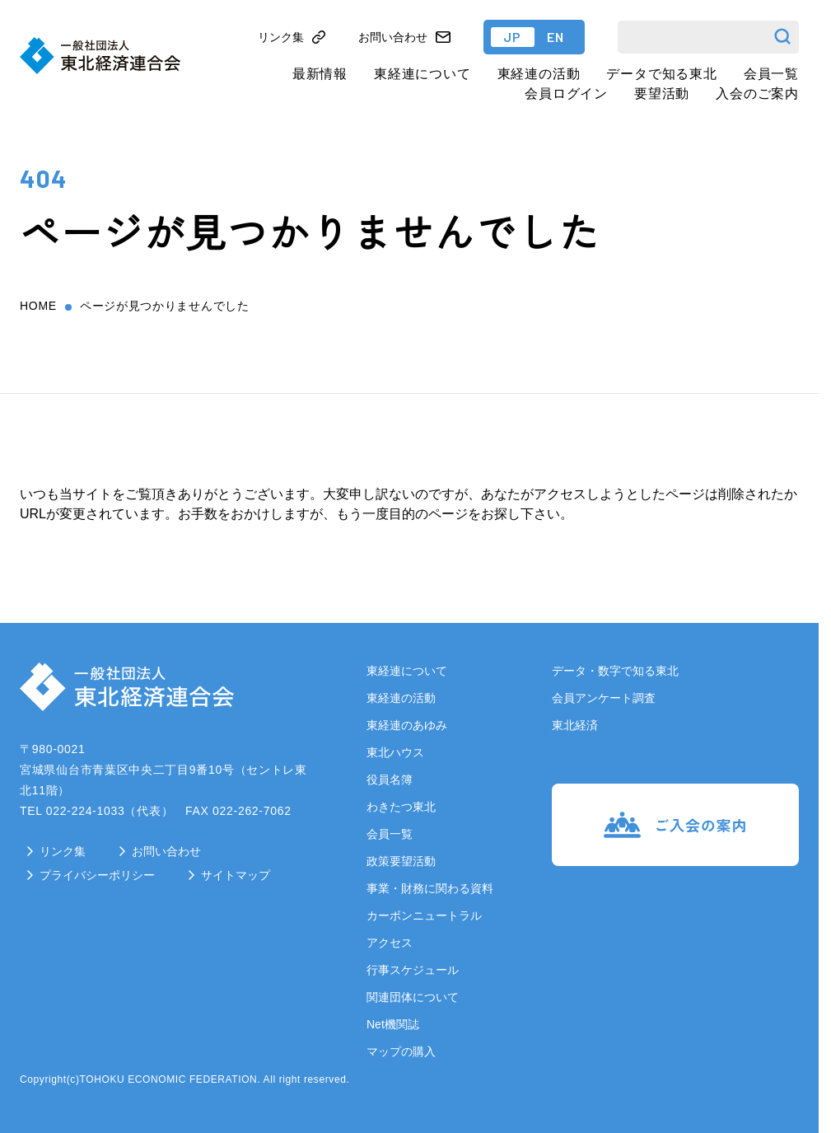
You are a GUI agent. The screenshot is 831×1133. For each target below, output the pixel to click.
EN (556, 36)
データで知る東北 (661, 74)
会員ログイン (566, 94)
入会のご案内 (757, 94)
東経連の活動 (539, 74)
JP (512, 36)
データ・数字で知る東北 (615, 670)
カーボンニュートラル (424, 915)
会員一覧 (771, 74)
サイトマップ (235, 875)
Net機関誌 (392, 1024)
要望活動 (661, 94)
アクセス (389, 942)
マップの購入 (401, 1051)
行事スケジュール (412, 969)
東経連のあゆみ (406, 725)
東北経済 (575, 725)
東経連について (422, 74)
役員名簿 (389, 779)
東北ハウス (395, 752)
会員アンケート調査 (604, 698)
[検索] (708, 37)
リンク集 (63, 851)
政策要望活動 (401, 861)
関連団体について (412, 997)
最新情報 (320, 74)
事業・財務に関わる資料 (429, 888)
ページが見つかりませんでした (165, 305)
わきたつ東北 (401, 806)
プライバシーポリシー (97, 875)
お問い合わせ (166, 851)
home (38, 305)
